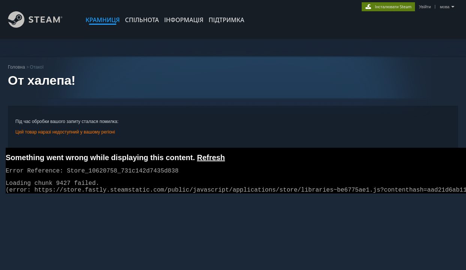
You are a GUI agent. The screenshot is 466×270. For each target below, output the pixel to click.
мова (444, 6)
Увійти (425, 6)
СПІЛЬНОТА (142, 20)
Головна (16, 67)
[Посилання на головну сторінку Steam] (41, 25)
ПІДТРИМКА (226, 20)
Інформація (184, 20)
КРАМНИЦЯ (103, 20)
